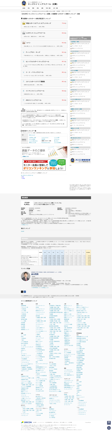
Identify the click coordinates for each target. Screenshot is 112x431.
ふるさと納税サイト (40, 327)
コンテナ (39, 332)
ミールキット (39, 319)
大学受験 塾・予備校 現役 (55, 305)
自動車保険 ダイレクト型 (82, 336)
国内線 (38, 405)
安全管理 (43, 139)
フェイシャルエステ (68, 371)
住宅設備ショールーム (26, 393)
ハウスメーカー (25, 413)
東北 (24, 408)
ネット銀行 (23, 345)
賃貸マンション (24, 391)
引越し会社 (38, 336)
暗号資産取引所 (24, 365)
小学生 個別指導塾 (53, 348)
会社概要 (34, 422)
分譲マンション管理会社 (26, 383)
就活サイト (66, 307)
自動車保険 (23, 305)
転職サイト (66, 312)
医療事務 (54, 372)
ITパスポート (57, 379)
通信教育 (51, 351)
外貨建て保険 (79, 369)
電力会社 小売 (39, 389)
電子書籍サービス (40, 370)
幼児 (23, 176)
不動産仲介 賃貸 (24, 388)
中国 (89, 317)
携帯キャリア (79, 305)
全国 (72, 401)
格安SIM (79, 312)
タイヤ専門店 (52, 417)
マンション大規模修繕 (26, 386)
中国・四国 (31, 410)
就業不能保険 (79, 365)
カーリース (38, 343)
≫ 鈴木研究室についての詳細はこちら (40, 287)
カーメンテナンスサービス (42, 363)
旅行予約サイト (39, 396)
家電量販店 (51, 409)
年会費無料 (24, 358)
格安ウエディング (68, 382)
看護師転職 (66, 319)
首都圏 (23, 384)
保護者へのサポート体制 (76, 109)
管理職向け (67, 361)
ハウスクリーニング (40, 312)
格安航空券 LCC (39, 403)
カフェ (37, 365)
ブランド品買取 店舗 (40, 380)
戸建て (29, 378)
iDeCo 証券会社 (24, 343)
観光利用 (39, 415)
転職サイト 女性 (67, 314)
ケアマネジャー (58, 377)
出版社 (38, 377)
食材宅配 (38, 315)
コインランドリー (40, 314)
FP (50, 372)
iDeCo (77, 388)
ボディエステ (67, 373)
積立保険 (78, 377)
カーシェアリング (40, 338)
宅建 (51, 374)
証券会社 (24, 338)
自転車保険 (23, 315)
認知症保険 (79, 367)
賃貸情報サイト (24, 389)
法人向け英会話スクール (54, 389)
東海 (27, 384)
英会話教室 (51, 367)
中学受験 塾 (51, 334)
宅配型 (38, 334)
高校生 (51, 353)
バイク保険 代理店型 (81, 341)
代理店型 (24, 309)
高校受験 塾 (51, 317)
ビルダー (24, 406)
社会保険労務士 (57, 376)
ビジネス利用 (40, 413)
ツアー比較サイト (40, 406)
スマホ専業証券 (24, 341)
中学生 (55, 353)
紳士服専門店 (52, 412)
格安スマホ (84, 312)
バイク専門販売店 (41, 356)
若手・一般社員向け (69, 362)
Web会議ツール (67, 356)
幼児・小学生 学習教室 (54, 356)
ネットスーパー (39, 322)
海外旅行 (44, 398)
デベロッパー (25, 415)
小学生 (23, 178)
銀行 (23, 340)
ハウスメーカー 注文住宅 (26, 403)
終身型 (79, 353)
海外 (41, 410)
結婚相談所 (66, 384)
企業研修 (66, 357)
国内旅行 (39, 398)
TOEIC (51, 376)
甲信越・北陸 (57, 321)
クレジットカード (25, 357)
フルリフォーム (25, 396)
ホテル (37, 411)
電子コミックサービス (41, 372)
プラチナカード (82, 405)
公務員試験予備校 (53, 387)
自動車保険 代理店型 (81, 338)
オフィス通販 (39, 384)
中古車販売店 (39, 348)
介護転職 (66, 321)
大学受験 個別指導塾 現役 (55, 309)
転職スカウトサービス (69, 315)
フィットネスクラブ (53, 396)
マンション (24, 378)
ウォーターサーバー (40, 305)
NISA (22, 336)
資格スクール (52, 381)
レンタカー (38, 339)
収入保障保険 (81, 360)
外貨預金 (23, 348)
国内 (38, 410)
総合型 (38, 374)
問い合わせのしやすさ (46, 142)
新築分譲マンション (25, 400)
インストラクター (45, 137)
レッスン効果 (56, 137)
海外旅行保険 (24, 319)
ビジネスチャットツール (69, 354)
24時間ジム (51, 398)
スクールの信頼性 (57, 142)
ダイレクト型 (25, 307)
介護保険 (78, 370)
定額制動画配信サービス (41, 367)
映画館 (65, 394)
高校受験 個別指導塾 (53, 326)
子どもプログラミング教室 (55, 391)
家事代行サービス (40, 310)
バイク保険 (23, 310)
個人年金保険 (79, 374)
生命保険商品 (79, 357)
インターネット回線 (81, 322)
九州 (33, 384)
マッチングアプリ (68, 389)
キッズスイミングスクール (27, 175)
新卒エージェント (68, 338)
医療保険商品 (79, 352)
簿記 (54, 374)
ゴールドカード (25, 362)
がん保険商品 (79, 362)
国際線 (42, 405)
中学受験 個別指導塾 (53, 338)
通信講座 (51, 370)
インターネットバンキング (27, 346)
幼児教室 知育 (52, 358)
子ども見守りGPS (40, 391)
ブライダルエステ (68, 370)
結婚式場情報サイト (68, 387)
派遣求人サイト (67, 329)
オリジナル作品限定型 (42, 375)
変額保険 (78, 376)
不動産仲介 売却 (24, 376)
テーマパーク (67, 404)
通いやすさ (56, 140)
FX (21, 352)
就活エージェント (68, 305)
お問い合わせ (56, 422)
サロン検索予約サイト (69, 375)
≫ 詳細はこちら (24, 224)
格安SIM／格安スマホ (81, 310)
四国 (79, 319)
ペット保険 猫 (79, 350)
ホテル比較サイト (40, 401)
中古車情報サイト (40, 346)
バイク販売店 (39, 355)
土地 (33, 378)
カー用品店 (51, 415)
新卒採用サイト (67, 336)
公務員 (51, 379)
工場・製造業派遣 (68, 327)
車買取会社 (38, 344)
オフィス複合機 (39, 385)
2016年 (22, 231)
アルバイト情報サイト (69, 310)
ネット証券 (23, 334)
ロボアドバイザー (25, 370)
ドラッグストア (52, 410)
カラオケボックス (68, 403)
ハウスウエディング (68, 380)
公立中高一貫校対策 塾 (54, 341)
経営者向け (67, 359)
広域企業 (80, 321)
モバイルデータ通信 (81, 309)
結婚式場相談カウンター (69, 385)
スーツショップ (52, 414)
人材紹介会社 (67, 341)
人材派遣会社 (67, 343)
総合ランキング (32, 134)
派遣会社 (66, 326)
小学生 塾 (51, 344)
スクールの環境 (32, 139)
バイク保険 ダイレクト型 (82, 340)
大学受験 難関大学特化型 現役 (56, 312)
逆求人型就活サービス (69, 309)
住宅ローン (23, 350)
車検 (37, 362)
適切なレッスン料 (32, 142)
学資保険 (23, 327)
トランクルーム (39, 329)
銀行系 (23, 355)
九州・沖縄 (52, 324)
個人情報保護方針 (49, 422)
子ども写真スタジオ (40, 368)
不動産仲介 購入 (24, 379)
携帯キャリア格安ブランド (82, 307)
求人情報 (70, 422)
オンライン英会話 (53, 369)
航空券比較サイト (40, 399)
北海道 (51, 319)
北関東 (27, 408)
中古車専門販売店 (41, 350)
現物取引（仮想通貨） (27, 367)
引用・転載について (63, 422)
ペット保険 (23, 321)
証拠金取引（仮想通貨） (27, 369)
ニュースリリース (41, 422)
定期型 (83, 353)
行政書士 (52, 377)
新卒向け (67, 364)
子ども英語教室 (52, 364)
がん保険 (23, 326)
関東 (73, 396)
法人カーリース (67, 350)
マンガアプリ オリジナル (41, 379)
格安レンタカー (39, 341)
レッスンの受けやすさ (33, 140)
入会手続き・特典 (32, 137)
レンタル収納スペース (42, 331)
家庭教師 (51, 355)
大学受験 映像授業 (53, 315)
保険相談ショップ (25, 329)
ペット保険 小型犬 (80, 348)
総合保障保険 (79, 372)
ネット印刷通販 (67, 352)
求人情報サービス (68, 331)
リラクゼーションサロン (54, 400)
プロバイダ (79, 314)
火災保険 (23, 317)
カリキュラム (56, 139)
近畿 (30, 384)
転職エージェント (68, 317)
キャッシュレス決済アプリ (27, 364)
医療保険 (23, 324)
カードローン (24, 353)
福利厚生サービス (40, 387)
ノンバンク (28, 355)
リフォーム (23, 395)
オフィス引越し (39, 382)
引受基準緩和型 (81, 355)
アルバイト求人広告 (68, 345)
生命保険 (23, 322)
